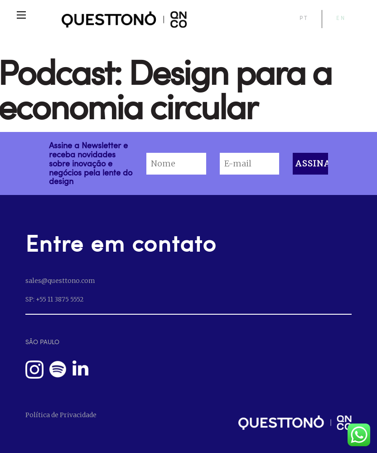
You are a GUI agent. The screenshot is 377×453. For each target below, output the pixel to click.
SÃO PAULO (42, 341)
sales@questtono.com (60, 281)
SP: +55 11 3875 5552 (54, 299)
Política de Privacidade (61, 415)
